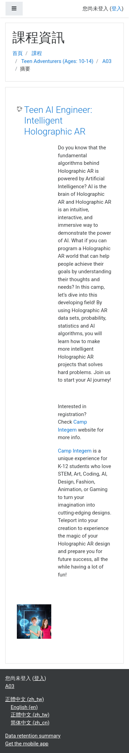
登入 (116, 9)
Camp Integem (75, 451)
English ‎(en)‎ (24, 707)
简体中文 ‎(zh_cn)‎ (30, 723)
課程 (37, 53)
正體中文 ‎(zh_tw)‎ (24, 699)
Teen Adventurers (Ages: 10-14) (57, 61)
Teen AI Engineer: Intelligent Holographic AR (58, 121)
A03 (106, 61)
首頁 (17, 53)
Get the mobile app (27, 744)
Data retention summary (33, 736)
